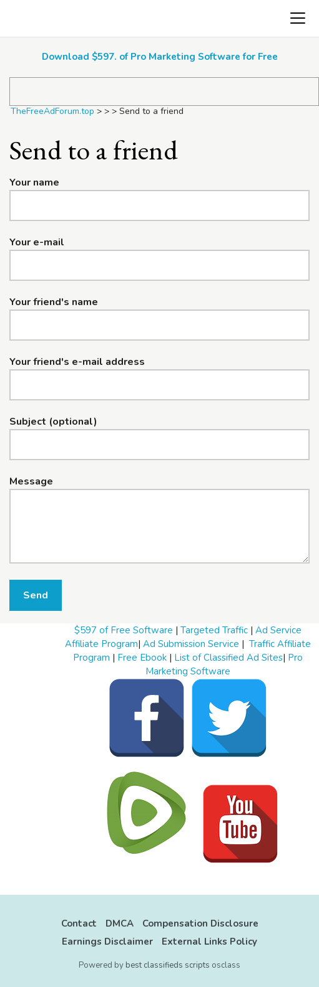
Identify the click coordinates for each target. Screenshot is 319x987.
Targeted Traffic (214, 630)
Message (31, 481)
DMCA (120, 923)
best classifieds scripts (167, 965)
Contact (79, 923)
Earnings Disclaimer (107, 941)
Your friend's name (53, 302)
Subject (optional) (53, 421)
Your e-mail (36, 242)
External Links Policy (209, 941)
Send (35, 595)
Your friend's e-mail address (77, 361)
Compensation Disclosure (200, 923)
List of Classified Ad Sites (228, 657)
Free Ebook (142, 657)
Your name (34, 182)
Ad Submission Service (191, 644)
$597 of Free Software (123, 630)
